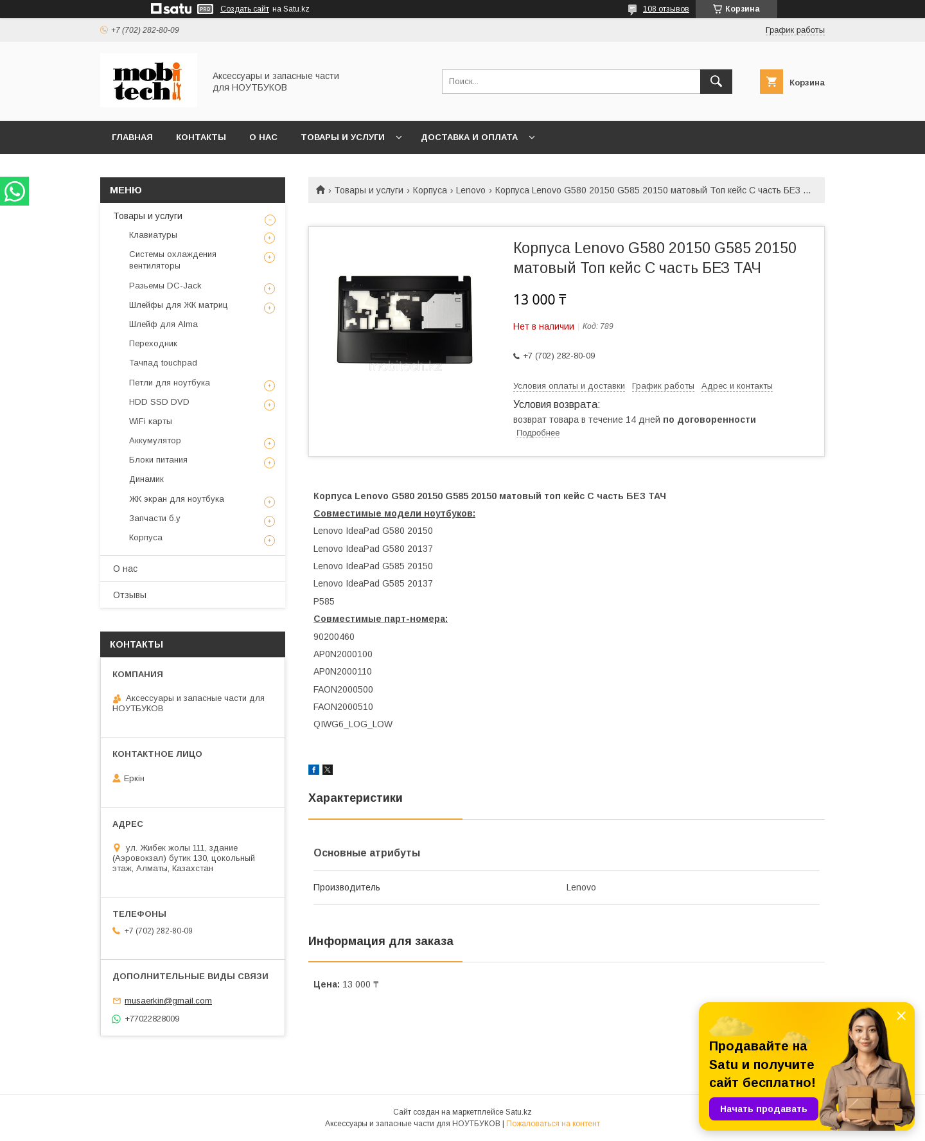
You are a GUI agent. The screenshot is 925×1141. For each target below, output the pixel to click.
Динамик (146, 479)
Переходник (153, 343)
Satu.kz (519, 1112)
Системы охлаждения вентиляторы (172, 259)
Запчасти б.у (155, 518)
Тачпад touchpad (163, 362)
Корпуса (430, 190)
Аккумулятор (155, 440)
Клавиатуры (153, 235)
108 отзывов (666, 8)
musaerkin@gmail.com (168, 1000)
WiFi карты (150, 421)
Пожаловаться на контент (553, 1123)
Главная (132, 137)
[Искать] (716, 81)
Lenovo (471, 190)
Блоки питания (158, 459)
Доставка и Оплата (469, 137)
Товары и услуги (343, 137)
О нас (263, 137)
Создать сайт (244, 8)
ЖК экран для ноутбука (176, 499)
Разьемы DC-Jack (165, 285)
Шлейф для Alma (163, 324)
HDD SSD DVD (159, 402)
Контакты (201, 137)
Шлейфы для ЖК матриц (178, 305)
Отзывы (129, 595)
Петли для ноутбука (169, 382)
